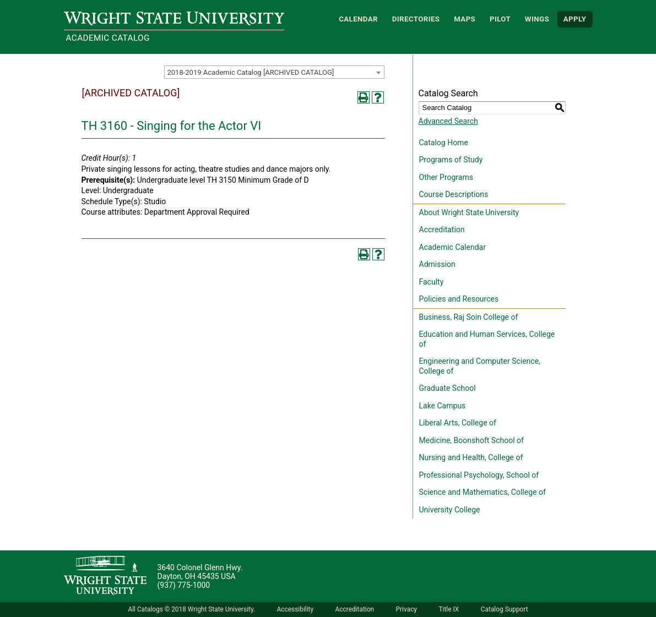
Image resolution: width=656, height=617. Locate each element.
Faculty (431, 281)
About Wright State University (469, 212)
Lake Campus (442, 405)
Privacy (406, 609)
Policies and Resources (459, 298)
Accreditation (442, 229)
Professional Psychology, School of (479, 475)
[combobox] (274, 72)
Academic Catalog (108, 38)
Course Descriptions (454, 194)
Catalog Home (443, 142)
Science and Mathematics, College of (482, 492)
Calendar (358, 19)
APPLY (575, 19)
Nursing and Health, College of (471, 457)
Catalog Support (504, 609)
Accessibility (295, 609)
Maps (464, 19)
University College (449, 509)
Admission (437, 264)
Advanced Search (448, 121)
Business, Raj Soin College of (468, 317)
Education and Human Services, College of (487, 339)
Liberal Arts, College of (457, 422)
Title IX (448, 609)
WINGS (537, 19)
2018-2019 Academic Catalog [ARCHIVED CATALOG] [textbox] (250, 72)
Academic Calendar (452, 247)
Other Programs (446, 177)
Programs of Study (451, 159)
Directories (416, 19)
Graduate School (447, 388)
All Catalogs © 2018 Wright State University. (191, 609)
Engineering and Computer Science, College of (479, 366)
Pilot (500, 19)
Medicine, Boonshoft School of (471, 440)
